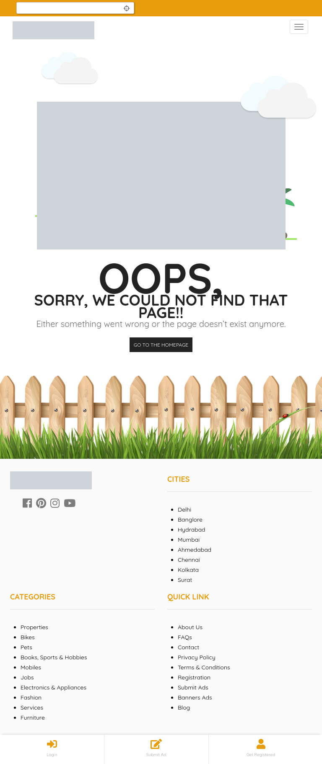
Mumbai (189, 539)
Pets (26, 647)
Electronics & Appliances (53, 687)
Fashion (31, 697)
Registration (194, 677)
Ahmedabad (194, 549)
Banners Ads (195, 697)
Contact (188, 647)
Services (32, 707)
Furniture (33, 717)
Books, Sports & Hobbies (54, 657)
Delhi (184, 509)
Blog (184, 707)
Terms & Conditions (204, 667)
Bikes (28, 637)
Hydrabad (191, 529)
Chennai (189, 559)
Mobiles (31, 667)
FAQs (185, 637)
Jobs (27, 677)
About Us (190, 627)
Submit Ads (193, 687)
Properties (34, 627)
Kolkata (188, 570)
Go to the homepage (161, 345)
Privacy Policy (197, 657)
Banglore (190, 519)
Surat (185, 580)
